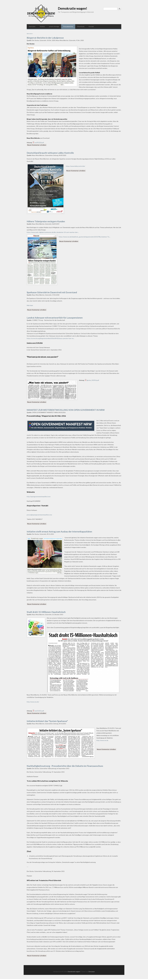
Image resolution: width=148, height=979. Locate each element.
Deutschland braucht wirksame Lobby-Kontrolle (50, 152)
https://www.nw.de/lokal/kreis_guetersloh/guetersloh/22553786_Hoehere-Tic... (84, 237)
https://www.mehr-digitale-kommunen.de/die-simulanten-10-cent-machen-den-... (53, 232)
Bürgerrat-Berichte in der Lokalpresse (45, 37)
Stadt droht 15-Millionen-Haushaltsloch (46, 612)
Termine (42, 26)
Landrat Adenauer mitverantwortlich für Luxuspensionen (55, 317)
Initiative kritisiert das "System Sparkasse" (47, 721)
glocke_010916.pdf (93, 380)
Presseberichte (68, 26)
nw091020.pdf (39, 142)
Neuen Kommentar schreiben (36, 145)
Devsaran (92, 971)
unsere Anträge (54, 26)
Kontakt (91, 26)
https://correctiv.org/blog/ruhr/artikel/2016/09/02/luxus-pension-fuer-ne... (50, 338)
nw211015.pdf (39, 711)
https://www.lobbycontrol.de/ (75, 166)
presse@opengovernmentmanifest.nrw (39, 515)
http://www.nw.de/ (33, 702)
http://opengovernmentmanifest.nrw (38, 496)
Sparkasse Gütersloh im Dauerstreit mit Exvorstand (52, 292)
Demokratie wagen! (72, 8)
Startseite (32, 26)
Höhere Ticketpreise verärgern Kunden (46, 221)
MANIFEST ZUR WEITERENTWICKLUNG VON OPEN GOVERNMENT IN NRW (66, 410)
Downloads (80, 26)
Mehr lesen (30, 305)
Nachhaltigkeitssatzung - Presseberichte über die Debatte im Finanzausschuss (65, 766)
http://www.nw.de (102, 740)
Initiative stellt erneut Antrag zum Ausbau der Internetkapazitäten (59, 531)
